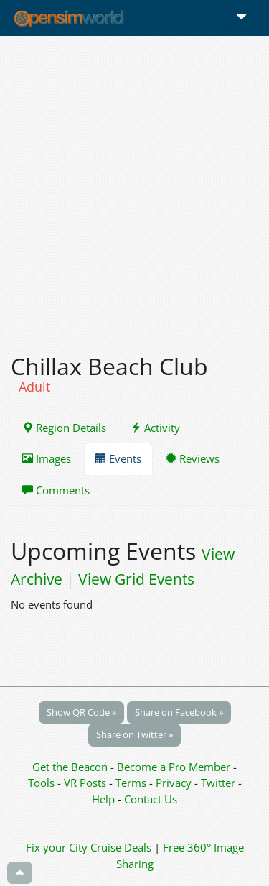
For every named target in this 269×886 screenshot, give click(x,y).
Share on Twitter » (134, 734)
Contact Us (150, 799)
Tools (42, 782)
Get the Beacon (70, 767)
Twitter (218, 782)
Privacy (174, 782)
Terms (132, 782)
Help (103, 799)
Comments (56, 490)
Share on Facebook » (179, 712)
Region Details (64, 427)
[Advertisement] (134, 186)
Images (46, 458)
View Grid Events (136, 579)
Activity (155, 427)
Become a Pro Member (175, 767)
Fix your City (57, 847)
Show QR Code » (81, 712)
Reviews (193, 458)
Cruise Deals (120, 847)
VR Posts (86, 782)
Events (118, 458)
